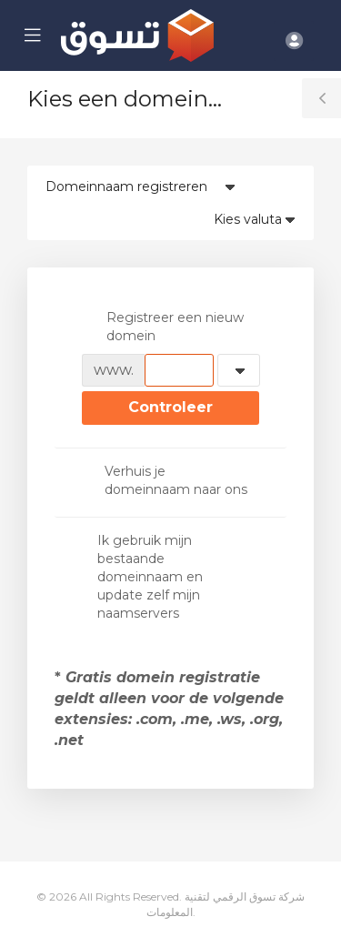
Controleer (170, 407)
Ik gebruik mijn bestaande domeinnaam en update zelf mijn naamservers (142, 576)
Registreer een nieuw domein (163, 326)
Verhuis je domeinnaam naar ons (164, 480)
